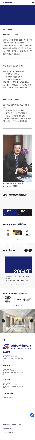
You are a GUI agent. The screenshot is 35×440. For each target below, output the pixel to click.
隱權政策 (14, 424)
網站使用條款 (6, 424)
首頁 (4, 34)
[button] (15, 239)
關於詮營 (10, 34)
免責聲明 (20, 424)
